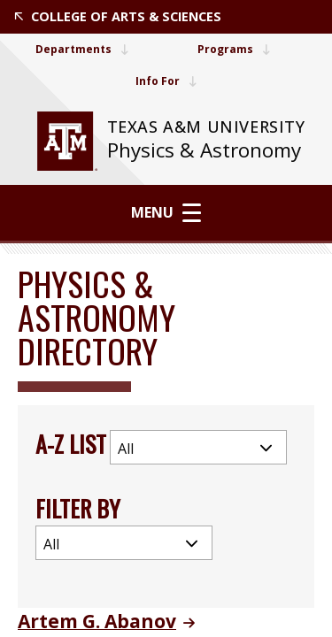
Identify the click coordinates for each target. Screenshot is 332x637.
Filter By (77, 508)
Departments (81, 49)
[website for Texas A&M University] (67, 141)
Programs (233, 49)
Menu (166, 212)
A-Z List (70, 443)
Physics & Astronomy (204, 150)
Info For (166, 80)
